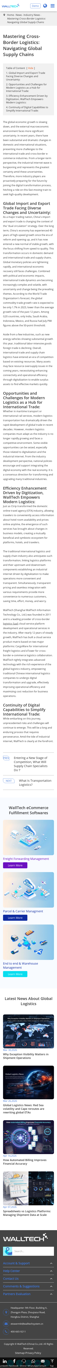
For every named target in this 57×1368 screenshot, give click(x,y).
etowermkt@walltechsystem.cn (23, 1324)
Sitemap (19, 1353)
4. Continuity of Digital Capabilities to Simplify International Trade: (27, 109)
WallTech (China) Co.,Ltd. (30, 1343)
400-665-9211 (14, 1331)
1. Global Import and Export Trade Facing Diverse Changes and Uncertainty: (25, 76)
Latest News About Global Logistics (28, 1001)
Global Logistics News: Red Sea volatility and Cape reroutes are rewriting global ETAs (23, 1108)
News (19, 15)
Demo (35, 6)
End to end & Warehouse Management (20, 965)
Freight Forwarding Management (26, 859)
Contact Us (11, 1279)
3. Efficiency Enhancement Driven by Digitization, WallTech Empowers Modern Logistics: (27, 99)
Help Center (11, 1271)
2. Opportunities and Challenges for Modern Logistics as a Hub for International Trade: (26, 88)
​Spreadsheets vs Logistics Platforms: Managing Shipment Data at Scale (27, 1213)
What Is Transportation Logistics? (35, 783)
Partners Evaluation (16, 1294)
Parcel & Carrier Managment (23, 911)
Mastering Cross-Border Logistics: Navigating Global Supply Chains (26, 20)
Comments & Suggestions (21, 1286)
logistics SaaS (10, 623)
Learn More (15, 865)
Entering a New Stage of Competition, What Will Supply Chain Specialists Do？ (31, 764)
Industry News (32, 15)
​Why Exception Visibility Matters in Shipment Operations (25, 1056)
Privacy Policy (33, 1353)
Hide (30, 68)
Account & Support (16, 1263)
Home (10, 15)
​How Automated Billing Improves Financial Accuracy (25, 1161)
